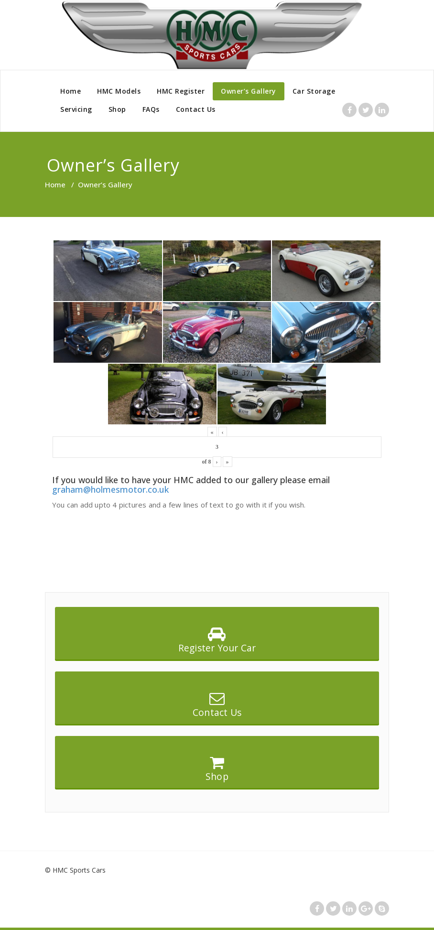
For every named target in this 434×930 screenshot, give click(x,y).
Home (70, 91)
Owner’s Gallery (248, 91)
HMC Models (119, 91)
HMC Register (181, 91)
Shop (117, 109)
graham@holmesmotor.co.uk (110, 489)
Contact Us (196, 109)
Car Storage (314, 91)
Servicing (76, 109)
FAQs (151, 109)
